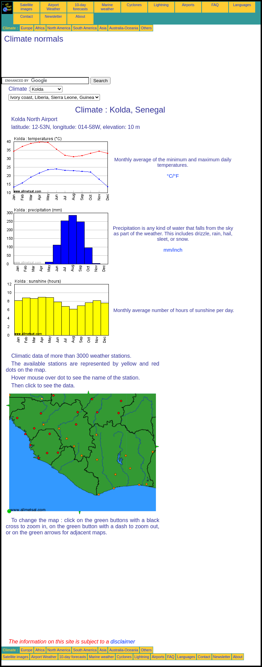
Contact (26, 16)
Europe (26, 28)
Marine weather (107, 7)
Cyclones (134, 5)
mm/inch (172, 250)
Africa (39, 28)
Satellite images (26, 7)
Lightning (161, 5)
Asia (102, 28)
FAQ (215, 5)
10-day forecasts (80, 7)
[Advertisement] (125, 61)
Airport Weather (53, 7)
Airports (188, 5)
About (80, 16)
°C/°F (173, 176)
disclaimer (123, 641)
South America (85, 28)
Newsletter (53, 16)
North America (59, 28)
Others (146, 28)
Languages (242, 5)
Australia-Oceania (123, 28)
